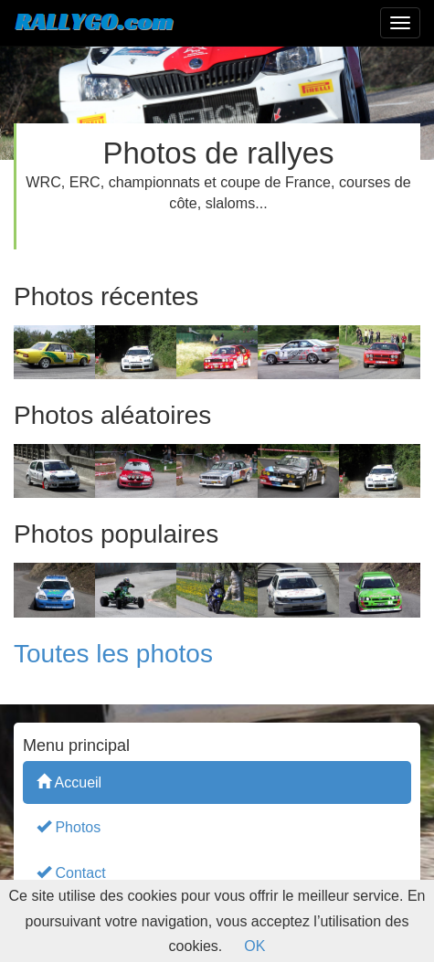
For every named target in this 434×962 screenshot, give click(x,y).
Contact (71, 872)
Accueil (69, 781)
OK (254, 946)
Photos (69, 826)
